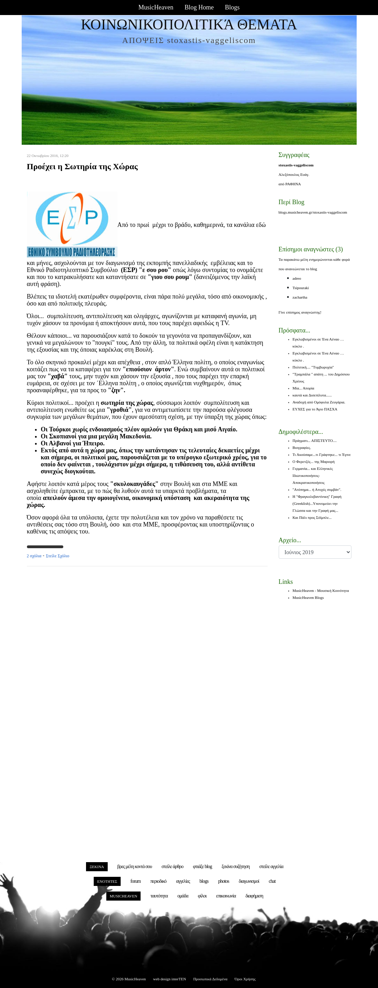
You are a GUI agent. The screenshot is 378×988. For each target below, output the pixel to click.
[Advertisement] (147, 645)
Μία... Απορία (303, 388)
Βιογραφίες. (302, 447)
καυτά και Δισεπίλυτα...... (312, 395)
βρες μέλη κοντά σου (134, 866)
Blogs (232, 7)
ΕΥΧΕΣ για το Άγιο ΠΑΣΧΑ (315, 409)
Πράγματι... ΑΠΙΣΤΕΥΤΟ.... (315, 440)
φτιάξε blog (202, 866)
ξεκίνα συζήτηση (236, 866)
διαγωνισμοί (249, 881)
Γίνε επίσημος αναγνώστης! (300, 312)
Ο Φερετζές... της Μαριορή (314, 461)
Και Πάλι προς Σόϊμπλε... (312, 517)
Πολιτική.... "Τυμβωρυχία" (313, 367)
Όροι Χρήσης (245, 979)
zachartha (300, 297)
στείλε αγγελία (271, 866)
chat (272, 881)
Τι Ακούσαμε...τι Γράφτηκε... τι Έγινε (322, 454)
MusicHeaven (155, 7)
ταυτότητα (158, 895)
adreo (297, 278)
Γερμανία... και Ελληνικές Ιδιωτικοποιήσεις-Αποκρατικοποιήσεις (313, 475)
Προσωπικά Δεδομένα (210, 979)
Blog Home (199, 7)
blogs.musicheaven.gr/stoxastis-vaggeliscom (313, 212)
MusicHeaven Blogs (308, 597)
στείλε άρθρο (172, 866)
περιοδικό (158, 881)
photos (223, 881)
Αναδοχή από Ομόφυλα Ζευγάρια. (319, 402)
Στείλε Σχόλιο (57, 555)
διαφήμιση (254, 895)
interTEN (178, 979)
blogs (204, 881)
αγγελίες (183, 881)
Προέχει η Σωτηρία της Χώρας (82, 166)
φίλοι (202, 895)
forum (135, 881)
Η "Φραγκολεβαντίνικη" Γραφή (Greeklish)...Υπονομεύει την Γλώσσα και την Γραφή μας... (317, 503)
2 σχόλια (34, 555)
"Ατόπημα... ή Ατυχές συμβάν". (317, 489)
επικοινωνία (226, 895)
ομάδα (182, 895)
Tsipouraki (301, 288)
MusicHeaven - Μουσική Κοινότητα (321, 590)
